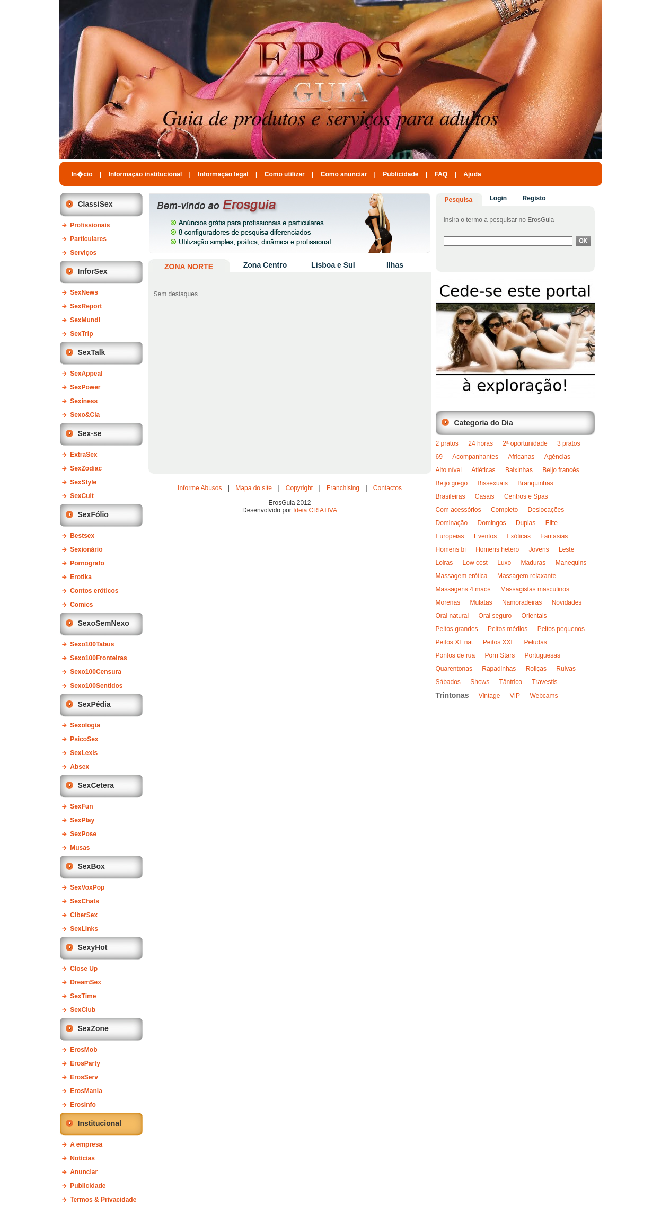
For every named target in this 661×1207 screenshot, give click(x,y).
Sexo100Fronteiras (98, 658)
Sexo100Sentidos (96, 685)
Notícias (82, 1158)
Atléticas (483, 470)
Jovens (539, 549)
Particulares (88, 239)
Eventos (485, 536)
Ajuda (472, 174)
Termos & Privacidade (103, 1199)
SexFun (81, 806)
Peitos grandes (457, 629)
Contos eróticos (94, 590)
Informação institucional (145, 174)
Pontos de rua (455, 655)
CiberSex (84, 915)
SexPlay (82, 820)
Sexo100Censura (95, 672)
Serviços (83, 252)
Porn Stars (500, 655)
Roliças (536, 668)
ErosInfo (83, 1104)
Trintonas (452, 695)
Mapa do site (253, 488)
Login (498, 198)
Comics (81, 604)
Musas (80, 847)
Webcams (544, 695)
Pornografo (87, 563)
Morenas (448, 602)
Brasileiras (450, 496)
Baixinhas (519, 470)
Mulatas (481, 602)
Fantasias (554, 536)
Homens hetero (497, 549)
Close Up (84, 968)
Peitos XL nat (454, 642)
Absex (79, 766)
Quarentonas (454, 668)
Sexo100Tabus (92, 644)
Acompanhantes (475, 456)
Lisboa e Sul (333, 265)
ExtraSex (83, 454)
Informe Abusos (200, 488)
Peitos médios (507, 629)
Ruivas (566, 668)
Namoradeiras (522, 602)
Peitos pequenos (561, 629)
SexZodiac (86, 468)
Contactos (387, 488)
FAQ (441, 174)
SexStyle (83, 482)
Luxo (504, 562)
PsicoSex (84, 739)
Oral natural (452, 615)
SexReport (86, 306)
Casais (485, 496)
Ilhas (394, 265)
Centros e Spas (526, 496)
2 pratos (447, 443)
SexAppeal (86, 373)
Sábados (448, 682)
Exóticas (519, 536)
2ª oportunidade (525, 443)
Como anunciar (344, 174)
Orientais (534, 615)
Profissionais (90, 225)
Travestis (544, 682)
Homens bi (451, 549)
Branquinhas (535, 483)
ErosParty (85, 1063)
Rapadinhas (499, 668)
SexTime (83, 996)
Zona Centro (265, 265)
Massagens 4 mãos (463, 589)
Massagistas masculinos (534, 589)
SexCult (82, 496)
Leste (566, 549)
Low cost (475, 562)
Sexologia (85, 725)
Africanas (521, 456)
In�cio (82, 174)
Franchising (343, 488)
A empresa (86, 1144)
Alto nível (449, 470)
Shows (479, 682)
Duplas (525, 523)
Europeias (450, 536)
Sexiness (84, 401)
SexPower (85, 387)
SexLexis (84, 753)
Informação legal (223, 174)
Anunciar (84, 1172)
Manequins (571, 562)
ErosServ (84, 1077)
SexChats (84, 901)
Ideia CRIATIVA (315, 510)
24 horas (480, 443)
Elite (551, 523)
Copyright (299, 488)
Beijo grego (452, 483)
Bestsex (82, 535)
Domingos (492, 523)
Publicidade (400, 174)
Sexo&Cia (85, 415)
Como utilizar (285, 174)
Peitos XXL (498, 642)
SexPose (83, 834)
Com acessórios (458, 509)
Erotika (81, 577)
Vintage (489, 695)
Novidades (567, 602)
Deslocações (546, 509)
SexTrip (81, 334)
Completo (504, 509)
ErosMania (86, 1091)
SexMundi (85, 320)
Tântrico (510, 682)
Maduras (533, 562)
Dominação (452, 523)
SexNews (84, 292)
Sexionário (86, 549)
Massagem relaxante (526, 576)
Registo (534, 198)
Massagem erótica (462, 576)
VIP (515, 695)
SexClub (82, 1010)
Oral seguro (495, 615)
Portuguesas (542, 655)
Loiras (444, 562)
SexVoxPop (87, 887)
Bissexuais (493, 483)
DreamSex (85, 982)
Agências (557, 456)
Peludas (535, 642)
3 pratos (568, 443)
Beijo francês (560, 470)
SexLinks (84, 929)
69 (439, 456)
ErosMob (83, 1049)
